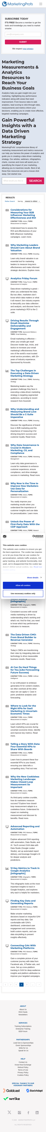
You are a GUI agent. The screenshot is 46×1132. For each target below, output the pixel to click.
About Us (23, 1009)
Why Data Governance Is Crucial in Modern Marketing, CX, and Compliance (25, 449)
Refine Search (10, 201)
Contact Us (23, 1062)
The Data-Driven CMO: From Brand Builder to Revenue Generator (23, 637)
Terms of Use (23, 1070)
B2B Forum (23, 1031)
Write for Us (23, 1048)
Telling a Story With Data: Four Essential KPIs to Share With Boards (25, 747)
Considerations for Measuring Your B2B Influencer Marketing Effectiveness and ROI (23, 214)
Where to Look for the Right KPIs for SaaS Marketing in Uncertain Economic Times (24, 709)
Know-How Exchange (23, 1065)
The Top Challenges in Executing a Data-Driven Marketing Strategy (25, 373)
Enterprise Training (23, 1029)
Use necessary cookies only (23, 593)
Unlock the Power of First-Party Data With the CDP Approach (25, 524)
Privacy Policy (23, 1072)
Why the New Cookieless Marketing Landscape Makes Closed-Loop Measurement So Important (25, 782)
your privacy (28, 49)
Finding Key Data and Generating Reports (23, 902)
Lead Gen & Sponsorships (23, 1043)
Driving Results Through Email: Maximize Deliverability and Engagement (25, 324)
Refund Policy (23, 1067)
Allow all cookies (23, 585)
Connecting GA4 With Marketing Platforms (23, 947)
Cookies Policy (23, 1075)
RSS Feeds (23, 1012)
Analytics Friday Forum (24, 278)
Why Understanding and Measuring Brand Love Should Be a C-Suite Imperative (25, 413)
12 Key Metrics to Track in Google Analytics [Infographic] (25, 871)
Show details (33, 577)
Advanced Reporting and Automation (25, 827)
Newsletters (23, 1015)
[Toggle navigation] (40, 4)
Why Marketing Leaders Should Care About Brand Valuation (25, 248)
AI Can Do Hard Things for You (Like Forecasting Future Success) (25, 670)
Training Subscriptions (23, 1026)
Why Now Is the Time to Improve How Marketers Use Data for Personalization (24, 487)
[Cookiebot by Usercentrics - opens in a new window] (32, 536)
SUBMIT (23, 42)
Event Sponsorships (23, 1045)
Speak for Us (23, 1051)
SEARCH (35, 180)
